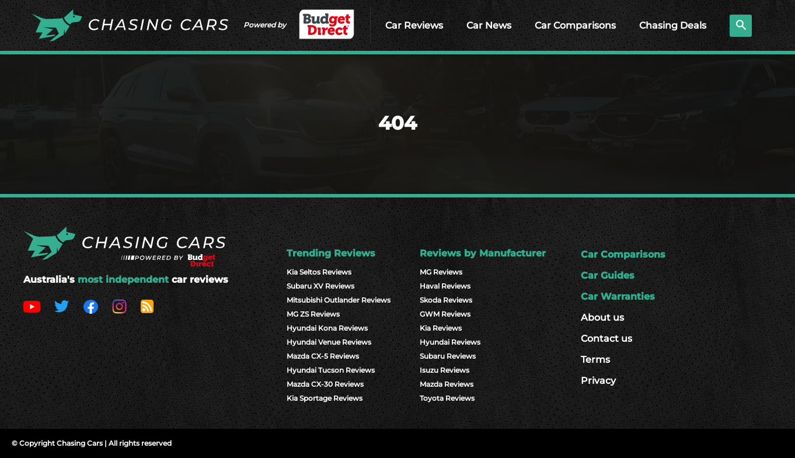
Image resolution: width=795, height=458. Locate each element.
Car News (488, 25)
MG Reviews (441, 272)
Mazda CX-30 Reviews (325, 384)
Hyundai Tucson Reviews (331, 370)
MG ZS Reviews (313, 314)
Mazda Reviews (446, 384)
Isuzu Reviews (444, 370)
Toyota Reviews (447, 398)
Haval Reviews (445, 286)
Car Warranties (618, 296)
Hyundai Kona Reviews (327, 328)
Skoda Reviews (446, 300)
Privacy (598, 380)
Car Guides (607, 275)
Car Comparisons (575, 25)
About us (602, 317)
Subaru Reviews (448, 356)
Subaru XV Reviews (320, 286)
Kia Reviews (441, 328)
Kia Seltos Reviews (319, 272)
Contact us (606, 338)
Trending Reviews (331, 253)
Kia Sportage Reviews (324, 398)
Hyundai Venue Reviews (329, 342)
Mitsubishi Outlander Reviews (338, 300)
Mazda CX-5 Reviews (323, 356)
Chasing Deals (672, 25)
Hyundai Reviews (450, 342)
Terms (595, 359)
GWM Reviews (445, 314)
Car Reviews (414, 25)
